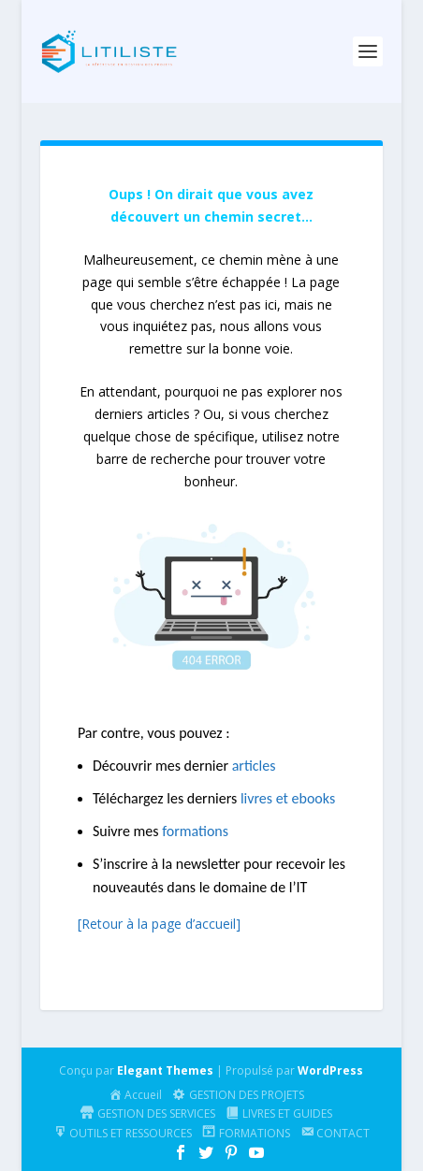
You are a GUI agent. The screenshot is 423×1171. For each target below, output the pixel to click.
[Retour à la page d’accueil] (159, 923)
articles (254, 765)
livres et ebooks (288, 798)
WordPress (330, 1070)
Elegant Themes (165, 1070)
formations (195, 831)
